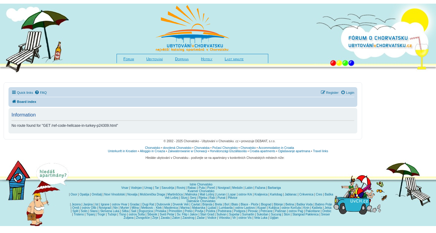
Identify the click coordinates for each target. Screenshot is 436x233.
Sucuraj (276, 214)
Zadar (201, 217)
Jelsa (327, 207)
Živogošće (143, 217)
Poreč (211, 187)
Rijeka (203, 197)
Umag (148, 187)
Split (75, 211)
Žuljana (129, 217)
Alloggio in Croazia (152, 151)
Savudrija (167, 187)
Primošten (175, 211)
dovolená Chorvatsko (177, 147)
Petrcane (266, 211)
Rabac (191, 187)
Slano (94, 211)
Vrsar (124, 187)
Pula (202, 187)
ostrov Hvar (119, 204)
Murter (124, 207)
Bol (226, 204)
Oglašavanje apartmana (294, 151)
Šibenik (152, 214)
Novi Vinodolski (114, 194)
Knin (306, 207)
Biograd (266, 204)
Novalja (132, 194)
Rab (212, 197)
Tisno (122, 214)
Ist (96, 204)
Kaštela (317, 207)
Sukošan (263, 214)
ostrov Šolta (137, 214)
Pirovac (253, 211)
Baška (329, 194)
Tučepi (112, 214)
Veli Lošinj (171, 197)
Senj (193, 197)
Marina (185, 207)
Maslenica (171, 207)
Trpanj (90, 214)
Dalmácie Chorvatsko (201, 201)
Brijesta (207, 204)
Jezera (76, 204)
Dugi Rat (148, 204)
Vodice (211, 217)
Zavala (165, 217)
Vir (234, 217)
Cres (319, 194)
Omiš (75, 207)
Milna (135, 207)
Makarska (198, 207)
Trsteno (79, 214)
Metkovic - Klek (151, 207)
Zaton (176, 217)
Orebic (326, 211)
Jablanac (291, 194)
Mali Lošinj (207, 194)
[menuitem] (41, 92)
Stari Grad (207, 214)
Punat (221, 197)
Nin (115, 207)
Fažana (260, 187)
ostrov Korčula (291, 207)
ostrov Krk (245, 194)
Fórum (129, 59)
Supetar (234, 214)
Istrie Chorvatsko (201, 184)
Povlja (199, 211)
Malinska (191, 194)
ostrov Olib (89, 207)
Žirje (155, 217)
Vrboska (224, 217)
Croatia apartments (262, 151)
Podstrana (225, 211)
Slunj (184, 197)
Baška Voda (304, 204)
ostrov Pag (296, 211)
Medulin (237, 187)
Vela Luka (260, 217)
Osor (74, 194)
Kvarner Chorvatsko (201, 191)
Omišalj (97, 194)
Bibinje (278, 204)
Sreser (325, 214)
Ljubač (212, 207)
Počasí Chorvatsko (225, 147)
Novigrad (224, 187)
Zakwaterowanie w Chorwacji (187, 151)
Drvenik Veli (181, 204)
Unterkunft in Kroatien (122, 151)
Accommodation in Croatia (276, 147)
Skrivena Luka (109, 211)
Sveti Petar (167, 214)
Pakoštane (313, 211)
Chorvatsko (152, 147)
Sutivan (221, 214)
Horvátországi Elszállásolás (228, 151)
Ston (287, 214)
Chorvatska (202, 147)
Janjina (88, 204)
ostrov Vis (245, 217)
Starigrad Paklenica (305, 214)
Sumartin (248, 214)
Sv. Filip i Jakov (187, 214)
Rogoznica (146, 211)
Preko (189, 211)
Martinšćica (175, 194)
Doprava (182, 59)
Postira (210, 211)
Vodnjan (136, 187)
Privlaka (160, 211)
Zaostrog (188, 217)
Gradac (135, 204)
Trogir (101, 214)
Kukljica (274, 207)
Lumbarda (226, 207)
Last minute (234, 59)
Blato (234, 204)
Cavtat (195, 204)
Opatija (84, 194)
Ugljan (274, 217)
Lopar (232, 194)
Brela (218, 204)
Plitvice (232, 197)
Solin (84, 211)
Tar (157, 187)
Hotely (207, 59)
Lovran (221, 194)
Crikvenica (306, 194)
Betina (290, 204)
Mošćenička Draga (152, 194)
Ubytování (154, 59)
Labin (249, 187)
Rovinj (181, 187)
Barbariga (274, 187)
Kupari (261, 207)
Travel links (320, 151)
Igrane (105, 204)
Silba (125, 211)
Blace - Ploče (250, 204)
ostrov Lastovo (245, 207)
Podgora (240, 211)
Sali (133, 211)
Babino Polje (323, 204)
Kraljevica (260, 194)
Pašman (280, 211)
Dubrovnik (163, 204)
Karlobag (276, 194)
